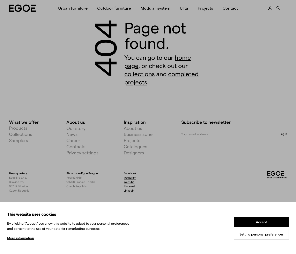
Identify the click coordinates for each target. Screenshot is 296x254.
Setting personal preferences (261, 234)
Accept (261, 222)
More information (20, 238)
